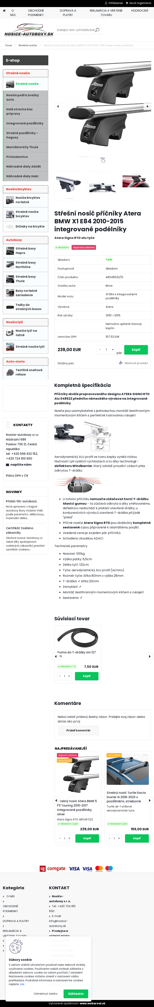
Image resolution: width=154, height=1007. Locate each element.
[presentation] (58, 106)
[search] (97, 31)
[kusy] (106, 349)
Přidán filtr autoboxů (21, 501)
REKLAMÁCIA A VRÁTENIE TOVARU (106, 13)
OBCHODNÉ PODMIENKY (36, 13)
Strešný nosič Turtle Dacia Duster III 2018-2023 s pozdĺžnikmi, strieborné (126, 797)
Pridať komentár (78, 730)
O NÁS (13, 13)
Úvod (8, 45)
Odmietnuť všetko (45, 994)
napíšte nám (20, 464)
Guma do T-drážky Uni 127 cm (76, 654)
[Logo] (29, 30)
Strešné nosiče (28, 45)
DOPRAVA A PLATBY (68, 13)
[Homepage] (4, 10)
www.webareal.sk (92, 1003)
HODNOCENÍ (139, 11)
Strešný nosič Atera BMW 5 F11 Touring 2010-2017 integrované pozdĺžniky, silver (77, 807)
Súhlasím (76, 994)
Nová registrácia (140, 3)
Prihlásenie (116, 3)
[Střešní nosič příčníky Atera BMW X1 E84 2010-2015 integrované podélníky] (102, 106)
